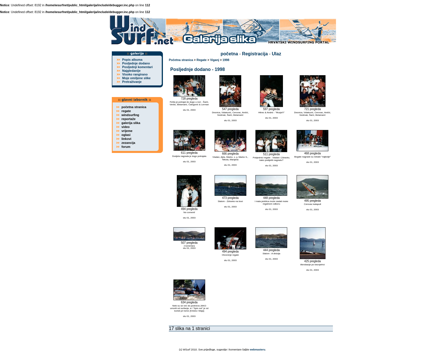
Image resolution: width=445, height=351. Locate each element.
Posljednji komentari (137, 67)
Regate (201, 60)
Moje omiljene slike (136, 78)
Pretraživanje (131, 81)
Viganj (214, 60)
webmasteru (257, 349)
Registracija (255, 53)
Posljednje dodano (136, 63)
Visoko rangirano (135, 74)
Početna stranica (181, 60)
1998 (225, 60)
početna (229, 53)
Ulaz (276, 53)
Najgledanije (131, 70)
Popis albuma (132, 59)
